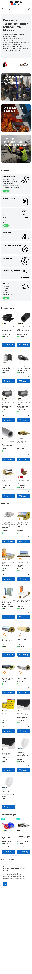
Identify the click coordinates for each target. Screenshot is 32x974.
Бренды (6, 283)
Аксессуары (7, 211)
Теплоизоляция (9, 176)
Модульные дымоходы (12, 271)
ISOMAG (5, 288)
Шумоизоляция (9, 198)
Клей (4, 222)
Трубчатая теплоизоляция (11, 187)
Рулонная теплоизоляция (10, 185)
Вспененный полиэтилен (10, 181)
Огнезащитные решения (12, 245)
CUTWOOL (6, 286)
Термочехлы (8, 258)
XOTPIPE (5, 292)
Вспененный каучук (9, 179)
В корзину (8, 345)
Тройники (6, 218)
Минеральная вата (8, 183)
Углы (4, 220)
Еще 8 (6, 191)
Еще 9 (6, 298)
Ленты (5, 213)
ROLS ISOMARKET (8, 294)
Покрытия (7, 233)
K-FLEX (5, 290)
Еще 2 (6, 225)
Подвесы (5, 216)
